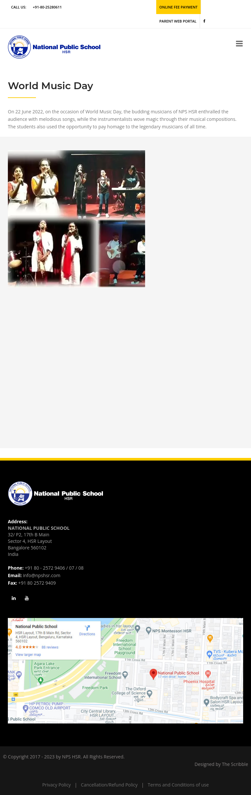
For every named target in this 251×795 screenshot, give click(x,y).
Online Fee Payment (178, 7)
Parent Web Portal (177, 21)
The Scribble (235, 764)
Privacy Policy (56, 785)
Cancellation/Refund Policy (109, 785)
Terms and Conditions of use (178, 785)
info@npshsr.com (41, 575)
